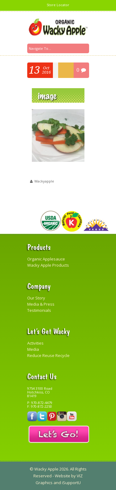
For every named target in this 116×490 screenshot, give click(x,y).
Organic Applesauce (46, 258)
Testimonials (39, 310)
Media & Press (40, 304)
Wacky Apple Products (48, 265)
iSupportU (71, 482)
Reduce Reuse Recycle (48, 355)
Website (62, 476)
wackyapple (44, 181)
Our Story (36, 297)
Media (33, 349)
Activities (35, 343)
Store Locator (58, 4)
